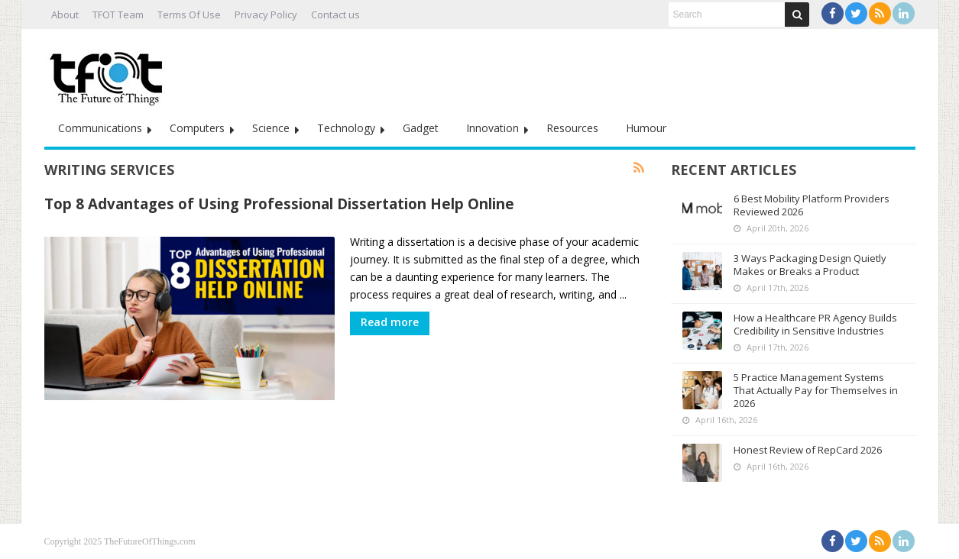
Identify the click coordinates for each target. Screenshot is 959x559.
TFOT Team (118, 14)
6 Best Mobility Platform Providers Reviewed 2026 (811, 205)
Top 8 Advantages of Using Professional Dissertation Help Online (279, 203)
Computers (197, 128)
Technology (346, 128)
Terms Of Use (189, 14)
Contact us (335, 14)
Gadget (421, 128)
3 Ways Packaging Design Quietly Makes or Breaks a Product (810, 264)
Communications (100, 128)
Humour (646, 128)
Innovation (492, 128)
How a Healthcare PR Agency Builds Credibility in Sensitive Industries (815, 324)
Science (271, 128)
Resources (572, 128)
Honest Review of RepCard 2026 (808, 450)
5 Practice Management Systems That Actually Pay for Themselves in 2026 (816, 390)
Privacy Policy (266, 14)
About (65, 14)
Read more (390, 322)
